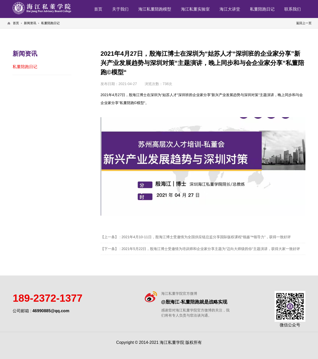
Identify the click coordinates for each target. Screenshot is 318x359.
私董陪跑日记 (262, 9)
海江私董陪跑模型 (154, 9)
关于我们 (120, 9)
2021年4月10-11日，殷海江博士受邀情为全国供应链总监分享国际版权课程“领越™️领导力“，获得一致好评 (206, 237)
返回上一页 (304, 23)
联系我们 (292, 9)
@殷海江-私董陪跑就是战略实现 (194, 302)
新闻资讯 (30, 23)
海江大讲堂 (230, 9)
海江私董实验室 (195, 9)
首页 (98, 9)
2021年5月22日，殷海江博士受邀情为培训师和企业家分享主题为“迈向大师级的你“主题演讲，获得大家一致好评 (211, 248)
